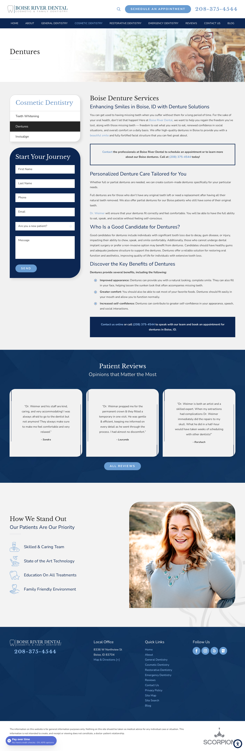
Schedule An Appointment (158, 9)
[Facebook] (196, 651)
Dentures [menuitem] (22, 126)
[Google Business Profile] (223, 651)
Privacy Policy (153, 690)
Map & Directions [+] (107, 660)
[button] (237, 743)
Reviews (150, 680)
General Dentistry (156, 660)
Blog (148, 706)
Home (149, 650)
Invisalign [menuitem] (22, 136)
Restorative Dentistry (158, 670)
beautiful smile (99, 135)
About (149, 655)
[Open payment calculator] (31, 740)
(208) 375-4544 (180, 157)
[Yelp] (214, 651)
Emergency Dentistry (158, 675)
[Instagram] (205, 651)
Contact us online (112, 324)
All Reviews (122, 466)
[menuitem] (14, 23)
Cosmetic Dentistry (157, 665)
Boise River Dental (161, 120)
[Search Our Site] (119, 9)
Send (26, 268)
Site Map (150, 695)
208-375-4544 (216, 9)
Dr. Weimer (97, 213)
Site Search (152, 700)
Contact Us (152, 685)
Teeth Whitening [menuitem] (27, 116)
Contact (107, 152)
